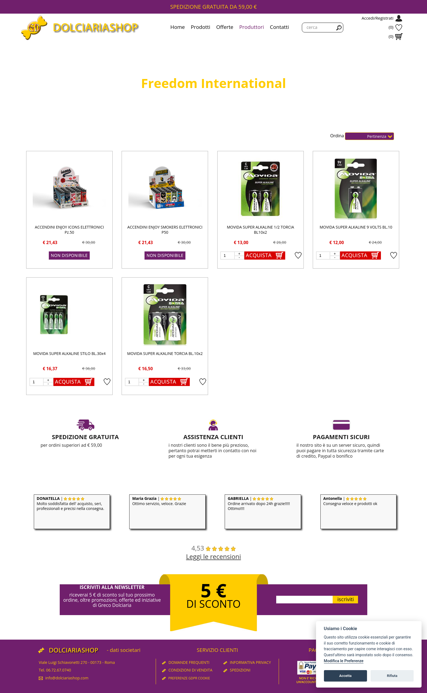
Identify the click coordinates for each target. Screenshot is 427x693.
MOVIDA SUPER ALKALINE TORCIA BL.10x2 (165, 353)
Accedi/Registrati (377, 18)
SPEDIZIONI (236, 670)
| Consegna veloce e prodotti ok (350, 501)
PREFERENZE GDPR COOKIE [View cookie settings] (186, 678)
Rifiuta (392, 676)
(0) (391, 27)
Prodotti (200, 27)
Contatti (279, 27)
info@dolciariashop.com (63, 677)
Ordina (337, 136)
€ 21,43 (50, 242)
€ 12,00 (336, 242)
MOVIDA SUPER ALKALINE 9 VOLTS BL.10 (356, 227)
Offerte (224, 27)
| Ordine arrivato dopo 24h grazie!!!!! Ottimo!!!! (259, 503)
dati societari (125, 650)
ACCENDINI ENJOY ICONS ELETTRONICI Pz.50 (69, 229)
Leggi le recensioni (213, 556)
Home (177, 27)
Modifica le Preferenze (344, 661)
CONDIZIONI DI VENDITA (187, 670)
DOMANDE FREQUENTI (185, 662)
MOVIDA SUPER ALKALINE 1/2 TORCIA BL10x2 (260, 229)
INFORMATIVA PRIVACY (247, 662)
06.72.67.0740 (58, 670)
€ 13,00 (241, 242)
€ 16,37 (50, 369)
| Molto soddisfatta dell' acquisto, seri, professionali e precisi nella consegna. (70, 503)
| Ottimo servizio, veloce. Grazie (159, 501)
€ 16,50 (145, 369)
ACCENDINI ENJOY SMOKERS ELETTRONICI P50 (164, 229)
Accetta (345, 676)
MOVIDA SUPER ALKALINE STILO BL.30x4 (69, 353)
